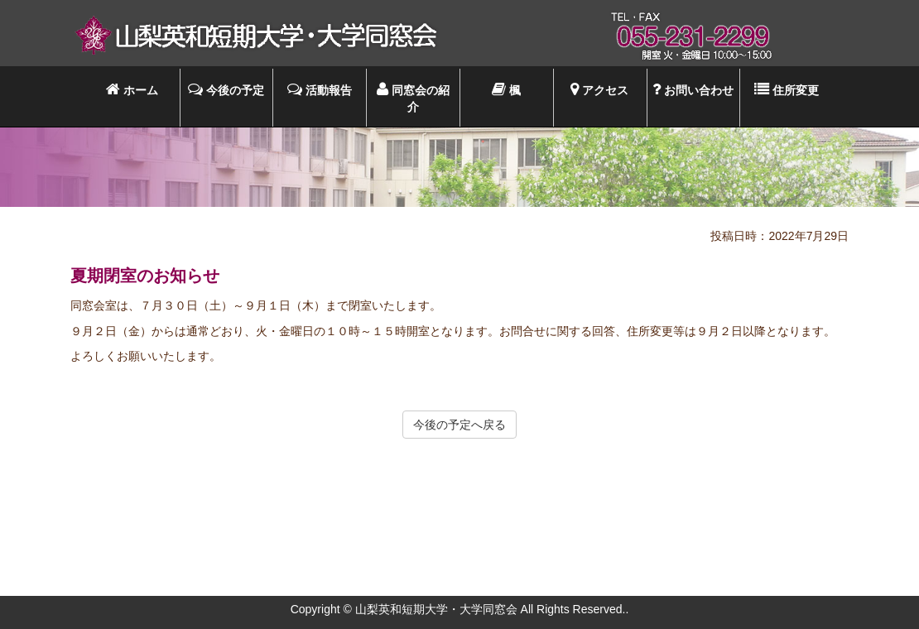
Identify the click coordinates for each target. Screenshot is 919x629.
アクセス (599, 89)
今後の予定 (226, 89)
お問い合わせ (693, 89)
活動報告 (319, 89)
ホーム (132, 89)
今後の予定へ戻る (459, 424)
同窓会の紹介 (413, 97)
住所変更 (786, 89)
